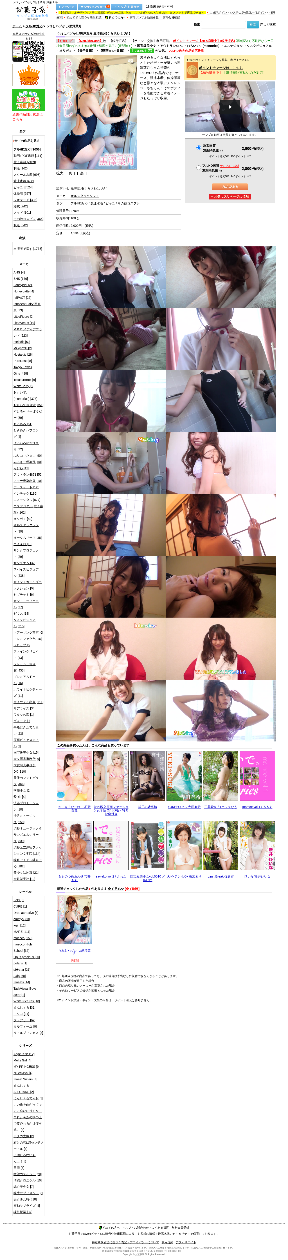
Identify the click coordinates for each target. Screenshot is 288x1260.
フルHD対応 (34, 26)
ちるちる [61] (23, 424)
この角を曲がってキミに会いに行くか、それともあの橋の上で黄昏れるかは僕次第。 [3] (28, 1117)
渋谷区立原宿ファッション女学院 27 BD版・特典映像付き (111, 810)
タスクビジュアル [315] (25, 623)
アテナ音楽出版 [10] (28, 481)
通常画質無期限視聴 (213, 148)
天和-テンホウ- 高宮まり (184, 876)
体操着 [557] (22, 193)
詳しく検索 (268, 24)
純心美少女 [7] (24, 1186)
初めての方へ (115, 17)
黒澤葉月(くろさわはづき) (89, 188)
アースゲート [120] (27, 487)
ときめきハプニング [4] (26, 433)
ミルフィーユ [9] (25, 1026)
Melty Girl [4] (22, 1060)
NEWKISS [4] (23, 1073)
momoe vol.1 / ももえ (257, 807)
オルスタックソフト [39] (26, 528)
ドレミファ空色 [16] (28, 639)
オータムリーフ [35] (28, 538)
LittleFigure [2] (24, 316)
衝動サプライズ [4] (27, 1205)
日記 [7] (19, 1168)
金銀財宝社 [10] (24, 879)
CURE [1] (20, 906)
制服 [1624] (21, 168)
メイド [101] (22, 212)
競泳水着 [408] (24, 181)
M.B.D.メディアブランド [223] (28, 332)
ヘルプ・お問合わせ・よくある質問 (145, 1227)
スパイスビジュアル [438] (26, 572)
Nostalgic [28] (23, 354)
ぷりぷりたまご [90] (28, 455)
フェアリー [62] (24, 1020)
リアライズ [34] (24, 708)
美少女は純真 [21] (26, 872)
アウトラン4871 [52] (28, 474)
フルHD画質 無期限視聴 (220, 168)
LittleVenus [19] (24, 323)
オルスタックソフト (85, 196)
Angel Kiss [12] (24, 1054)
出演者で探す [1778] (28, 248)
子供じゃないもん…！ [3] (25, 1158)
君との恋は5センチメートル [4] (29, 1146)
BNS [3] (19, 900)
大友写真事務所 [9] (27, 759)
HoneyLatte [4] (24, 291)
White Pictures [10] (27, 1001)
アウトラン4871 (171, 46)
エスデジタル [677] (27, 500)
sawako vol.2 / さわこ (111, 876)
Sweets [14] (22, 982)
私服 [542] (21, 225)
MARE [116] (22, 931)
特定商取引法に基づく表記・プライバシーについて (125, 1242)
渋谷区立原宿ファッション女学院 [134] (28, 850)
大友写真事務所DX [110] (25, 768)
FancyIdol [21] (23, 285)
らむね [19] (21, 468)
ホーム (17, 26)
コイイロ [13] (23, 544)
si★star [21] (22, 969)
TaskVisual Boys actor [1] (25, 992)
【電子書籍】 (85, 51)
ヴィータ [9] (22, 721)
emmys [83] (22, 919)
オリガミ (65, 51)
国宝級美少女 (146, 46)
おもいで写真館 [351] (28, 405)
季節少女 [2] (22, 790)
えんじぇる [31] (24, 1007)
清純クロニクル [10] (28, 1180)
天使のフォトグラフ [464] (26, 781)
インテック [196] (25, 493)
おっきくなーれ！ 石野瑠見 (74, 808)
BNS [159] (21, 278)
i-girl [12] (20, 925)
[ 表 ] (70, 173)
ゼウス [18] (21, 613)
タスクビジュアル (259, 46)
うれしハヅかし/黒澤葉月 (74, 952)
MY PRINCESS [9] (27, 1066)
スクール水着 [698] (27, 174)
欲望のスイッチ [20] (28, 1174)
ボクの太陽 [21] (24, 1136)
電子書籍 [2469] (25, 162)
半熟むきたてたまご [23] (26, 730)
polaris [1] (20, 963)
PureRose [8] (23, 361)
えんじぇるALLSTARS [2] (24, 1089)
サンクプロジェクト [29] (26, 553)
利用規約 (167, 1242)
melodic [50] (22, 342)
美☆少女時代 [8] (25, 1199)
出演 (62, 188)
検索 (197, 24)
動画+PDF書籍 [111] (28, 156)
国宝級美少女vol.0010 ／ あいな (147, 878)
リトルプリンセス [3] (28, 1033)
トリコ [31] (21, 1014)
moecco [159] (23, 938)
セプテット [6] (24, 594)
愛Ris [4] (20, 797)
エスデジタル (233, 46)
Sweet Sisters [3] (25, 1079)
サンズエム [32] (24, 563)
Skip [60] (20, 976)
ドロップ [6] (22, 645)
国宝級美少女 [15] (26, 752)
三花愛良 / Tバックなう (220, 807)
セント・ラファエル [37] (26, 604)
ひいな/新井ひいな (257, 876)
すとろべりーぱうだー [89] (28, 414)
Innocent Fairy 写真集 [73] (27, 307)
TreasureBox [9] (25, 380)
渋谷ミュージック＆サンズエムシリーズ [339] (28, 835)
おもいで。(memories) (203, 46)
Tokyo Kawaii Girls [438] (23, 370)
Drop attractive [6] (26, 913)
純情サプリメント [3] (28, 1193)
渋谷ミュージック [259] (25, 819)
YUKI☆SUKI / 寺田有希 (184, 807)
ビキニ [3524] (23, 187)
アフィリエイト (186, 1242)
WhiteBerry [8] (24, 386)
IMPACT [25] (22, 297)
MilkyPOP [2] (23, 348)
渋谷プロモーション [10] (26, 806)
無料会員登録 (171, 17)
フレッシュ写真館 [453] (25, 667)
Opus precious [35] (27, 957)
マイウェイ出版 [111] (28, 702)
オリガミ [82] (23, 519)
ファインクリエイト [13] (26, 655)
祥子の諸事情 (147, 807)
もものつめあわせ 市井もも (74, 878)
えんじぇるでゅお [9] (28, 1098)
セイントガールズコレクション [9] (28, 585)
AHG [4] (19, 272)
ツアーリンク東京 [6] (28, 632)
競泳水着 (96, 203)
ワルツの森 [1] (24, 714)
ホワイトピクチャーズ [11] (28, 692)
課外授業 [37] (23, 1212)
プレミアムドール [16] (25, 680)
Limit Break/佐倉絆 (221, 876)
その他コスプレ (129, 203)
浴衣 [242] (21, 206)
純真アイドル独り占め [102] (28, 863)
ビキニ (110, 203)
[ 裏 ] (82, 173)
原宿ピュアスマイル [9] (26, 743)
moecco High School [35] (23, 947)
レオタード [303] (25, 200)
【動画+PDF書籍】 (112, 51)
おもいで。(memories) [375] (25, 396)
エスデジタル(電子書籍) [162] (28, 509)
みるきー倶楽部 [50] (28, 462)
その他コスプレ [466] (28, 219)
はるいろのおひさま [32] (26, 446)
